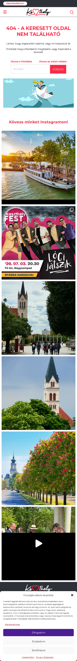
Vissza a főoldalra (21, 61)
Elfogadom (38, 632)
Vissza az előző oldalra (53, 61)
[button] (72, 595)
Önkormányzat (15, 4)
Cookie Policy (28, 657)
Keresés (58, 69)
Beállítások (38, 650)
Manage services (12, 624)
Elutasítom (38, 641)
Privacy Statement (45, 657)
